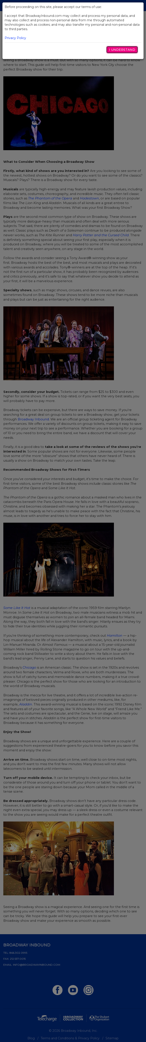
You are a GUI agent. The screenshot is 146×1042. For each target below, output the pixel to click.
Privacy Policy (15, 38)
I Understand (122, 50)
